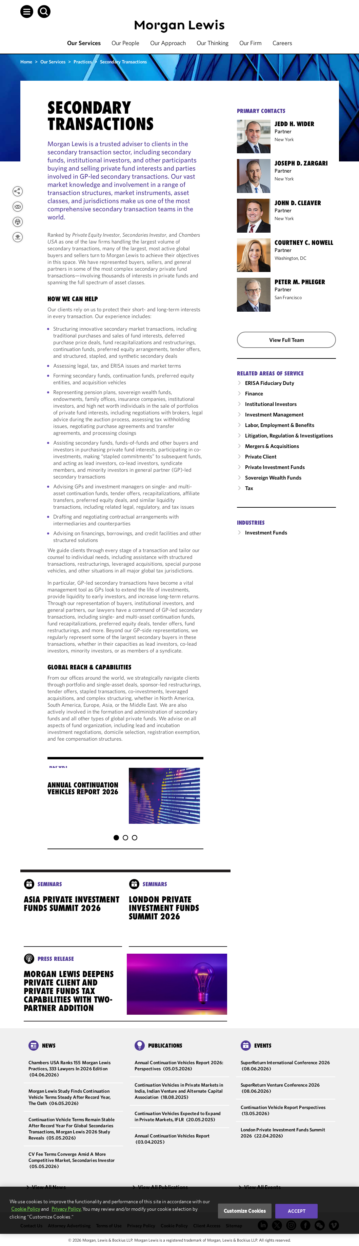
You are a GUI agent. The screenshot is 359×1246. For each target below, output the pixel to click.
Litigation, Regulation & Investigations (289, 435)
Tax (249, 488)
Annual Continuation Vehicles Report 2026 (82, 788)
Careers (282, 43)
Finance (254, 393)
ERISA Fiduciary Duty (269, 382)
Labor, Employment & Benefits (279, 425)
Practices (83, 62)
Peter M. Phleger (300, 282)
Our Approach (168, 43)
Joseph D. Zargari (301, 163)
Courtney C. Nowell (304, 242)
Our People (125, 43)
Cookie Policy (25, 1209)
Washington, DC (290, 258)
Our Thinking (212, 43)
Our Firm (250, 43)
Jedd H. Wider (294, 124)
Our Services (84, 43)
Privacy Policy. (66, 1209)
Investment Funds (266, 532)
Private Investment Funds (275, 467)
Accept (296, 1211)
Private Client (261, 456)
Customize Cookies (245, 1211)
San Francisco (288, 297)
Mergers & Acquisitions (272, 446)
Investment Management (274, 414)
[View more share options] (17, 191)
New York (284, 139)
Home (26, 62)
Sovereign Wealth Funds (273, 477)
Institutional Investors (271, 404)
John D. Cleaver (298, 203)
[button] (26, 11)
